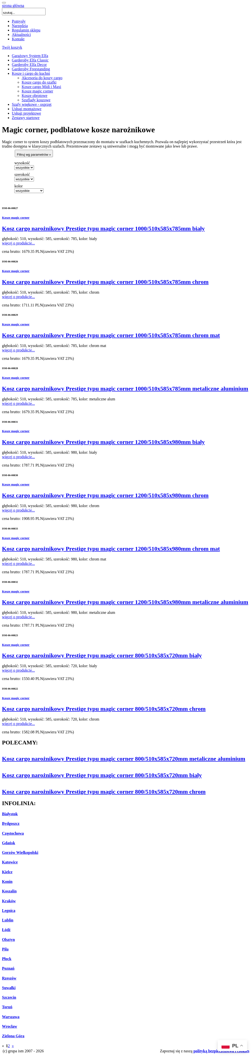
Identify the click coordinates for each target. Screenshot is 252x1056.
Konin (7, 881)
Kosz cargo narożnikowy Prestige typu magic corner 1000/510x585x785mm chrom (105, 282)
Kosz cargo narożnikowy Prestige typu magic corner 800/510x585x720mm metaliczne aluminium (123, 758)
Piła (5, 949)
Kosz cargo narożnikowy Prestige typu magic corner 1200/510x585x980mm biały (103, 442)
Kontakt (18, 39)
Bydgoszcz (10, 823)
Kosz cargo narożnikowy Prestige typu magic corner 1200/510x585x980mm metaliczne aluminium (125, 602)
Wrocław (9, 1026)
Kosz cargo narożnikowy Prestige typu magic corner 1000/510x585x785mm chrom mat (111, 335)
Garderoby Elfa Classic (30, 60)
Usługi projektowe (26, 113)
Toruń (7, 1007)
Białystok (10, 814)
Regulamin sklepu (26, 30)
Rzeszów (9, 978)
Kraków (9, 901)
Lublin (7, 920)
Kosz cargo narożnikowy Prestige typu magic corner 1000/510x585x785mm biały (103, 228)
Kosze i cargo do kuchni (31, 73)
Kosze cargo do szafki (39, 82)
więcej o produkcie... (18, 243)
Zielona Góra (13, 1036)
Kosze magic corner (37, 91)
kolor (18, 186)
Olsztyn (8, 939)
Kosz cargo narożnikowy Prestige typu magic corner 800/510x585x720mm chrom (103, 709)
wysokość (22, 163)
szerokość (22, 174)
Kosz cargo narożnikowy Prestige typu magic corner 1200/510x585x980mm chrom (105, 495)
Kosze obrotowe (34, 95)
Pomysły (19, 21)
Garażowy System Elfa (30, 56)
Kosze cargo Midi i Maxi (41, 87)
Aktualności (21, 34)
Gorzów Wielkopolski (20, 852)
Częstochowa (13, 833)
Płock (6, 959)
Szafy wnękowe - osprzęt (31, 104)
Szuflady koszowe (36, 100)
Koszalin (9, 891)
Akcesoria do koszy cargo (42, 78)
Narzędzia (20, 26)
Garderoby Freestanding (31, 69)
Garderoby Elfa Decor (29, 64)
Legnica (8, 910)
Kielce (7, 872)
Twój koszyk (12, 47)
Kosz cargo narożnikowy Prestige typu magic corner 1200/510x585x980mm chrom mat (111, 548)
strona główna (13, 5)
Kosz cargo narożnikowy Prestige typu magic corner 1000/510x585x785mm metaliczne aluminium (125, 388)
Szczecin (9, 997)
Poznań (8, 968)
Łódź (6, 930)
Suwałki (9, 988)
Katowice (10, 862)
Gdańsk (8, 843)
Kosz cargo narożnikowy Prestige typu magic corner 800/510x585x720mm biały (102, 655)
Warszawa (10, 1017)
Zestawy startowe (25, 118)
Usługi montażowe (26, 109)
